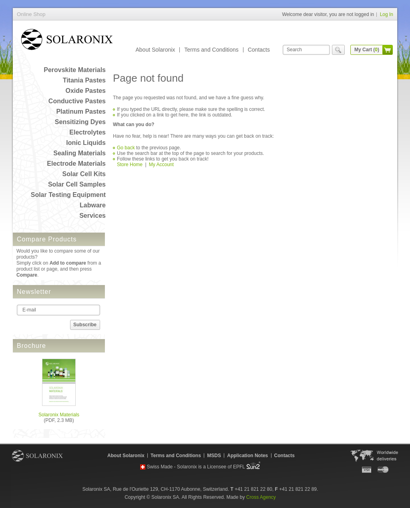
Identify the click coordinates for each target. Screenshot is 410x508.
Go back (126, 148)
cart (387, 50)
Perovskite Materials (75, 69)
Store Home (130, 164)
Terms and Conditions (211, 49)
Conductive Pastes (77, 101)
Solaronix (37, 456)
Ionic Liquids (86, 142)
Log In (386, 14)
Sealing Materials (79, 153)
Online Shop (67, 41)
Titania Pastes (84, 80)
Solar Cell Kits (84, 174)
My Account (161, 164)
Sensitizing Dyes (80, 121)
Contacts (259, 49)
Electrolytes (87, 132)
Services (92, 215)
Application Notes (247, 455)
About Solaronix (155, 49)
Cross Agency (261, 497)
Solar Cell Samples (77, 184)
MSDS (214, 455)
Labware (93, 205)
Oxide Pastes (86, 90)
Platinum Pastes (81, 111)
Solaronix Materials (58, 415)
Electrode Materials (76, 163)
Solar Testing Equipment (68, 194)
